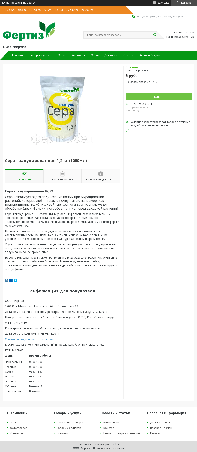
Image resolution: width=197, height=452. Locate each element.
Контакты (78, 55)
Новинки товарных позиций (121, 433)
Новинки (62, 433)
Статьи (128, 55)
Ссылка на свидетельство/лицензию (30, 339)
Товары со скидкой (69, 428)
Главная (17, 55)
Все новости (111, 422)
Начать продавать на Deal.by (18, 2)
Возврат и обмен (161, 428)
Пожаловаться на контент (108, 448)
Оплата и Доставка (104, 55)
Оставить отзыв (183, 32)
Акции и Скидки (149, 55)
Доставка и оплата (162, 422)
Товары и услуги (40, 55)
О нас (61, 55)
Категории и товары (70, 422)
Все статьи (110, 428)
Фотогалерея (18, 428)
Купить (159, 97)
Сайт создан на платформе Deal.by (98, 444)
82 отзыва (163, 2)
